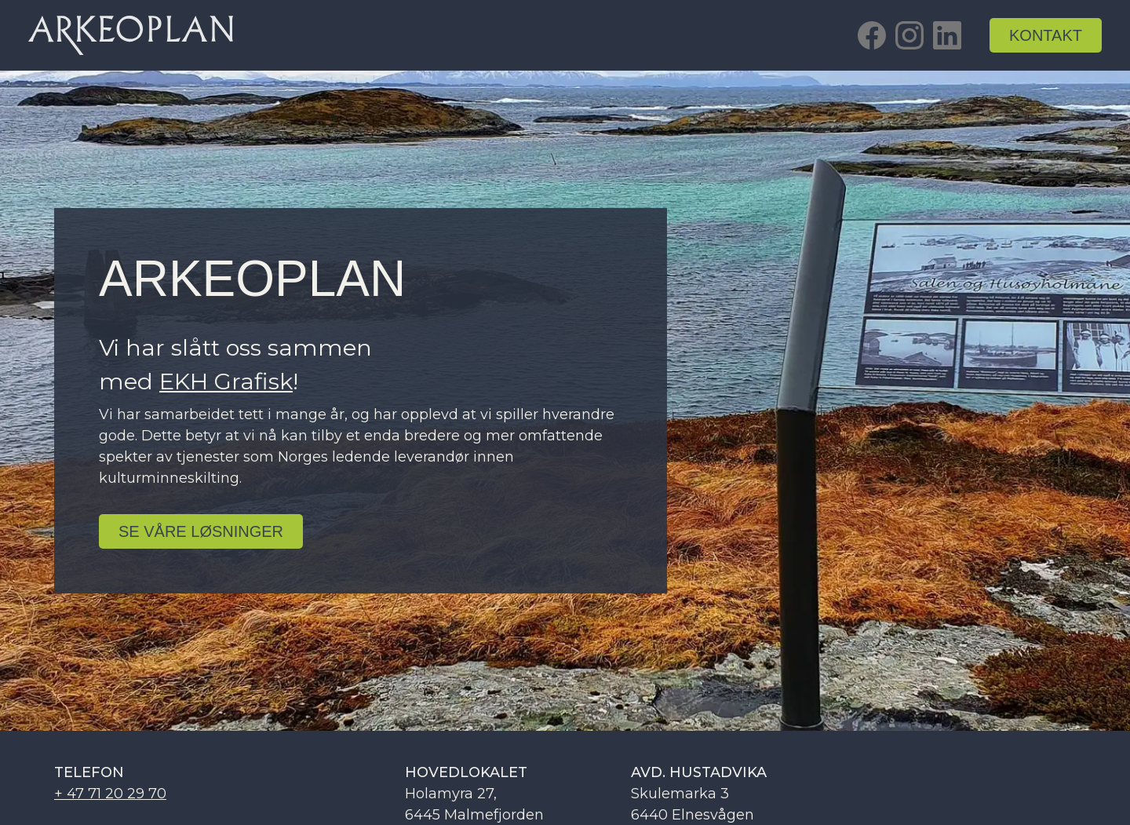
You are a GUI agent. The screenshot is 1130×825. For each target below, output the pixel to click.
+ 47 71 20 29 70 (110, 793)
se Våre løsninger (200, 531)
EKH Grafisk (226, 381)
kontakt (1045, 35)
